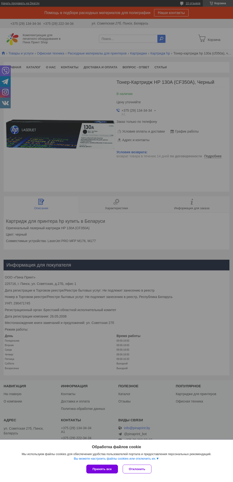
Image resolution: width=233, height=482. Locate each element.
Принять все (102, 469)
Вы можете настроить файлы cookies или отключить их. (115, 458)
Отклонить (137, 469)
